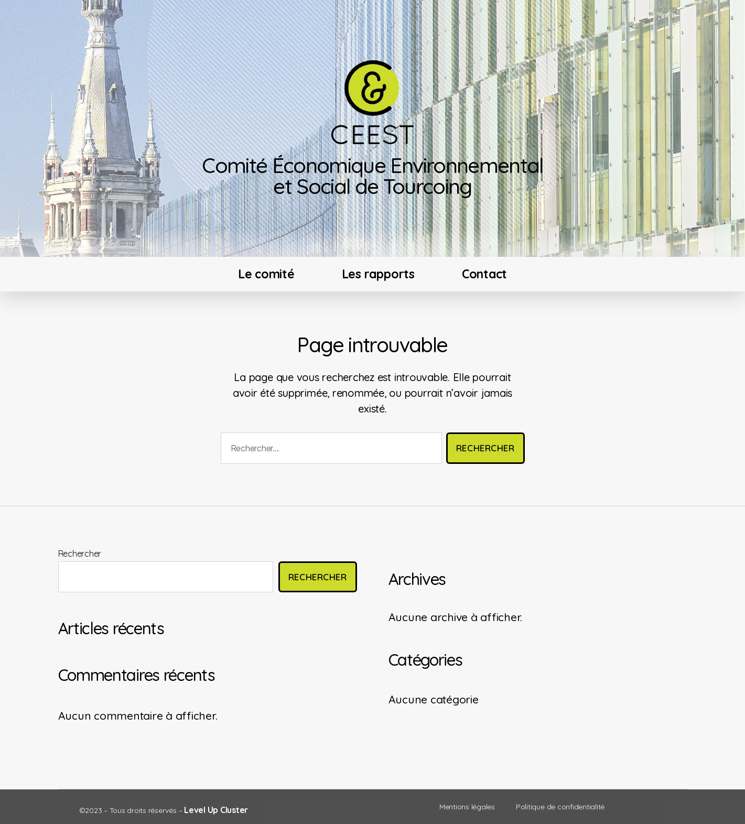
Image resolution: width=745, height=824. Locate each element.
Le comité (266, 273)
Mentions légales (467, 806)
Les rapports (378, 273)
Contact (484, 273)
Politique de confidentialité (560, 806)
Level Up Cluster (216, 810)
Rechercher (80, 553)
